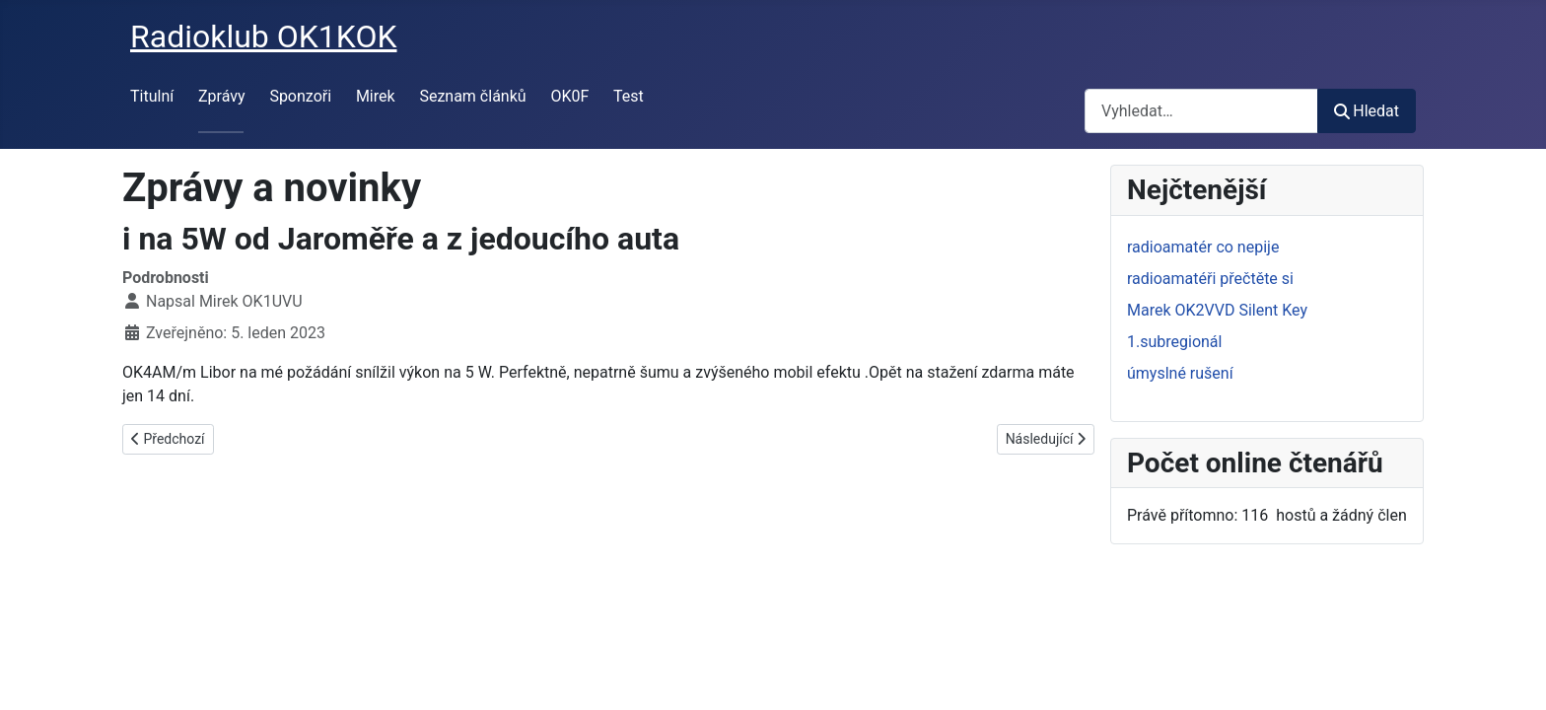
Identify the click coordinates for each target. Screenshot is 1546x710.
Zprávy (222, 96)
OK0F (569, 96)
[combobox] (1201, 111)
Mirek (375, 96)
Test (628, 96)
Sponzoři (300, 96)
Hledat (1366, 111)
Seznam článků (472, 96)
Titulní (152, 96)
